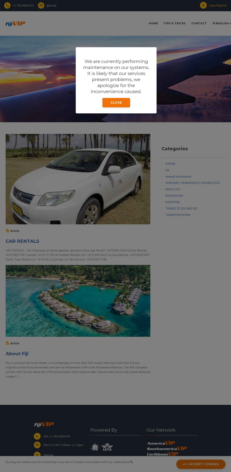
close (116, 102)
